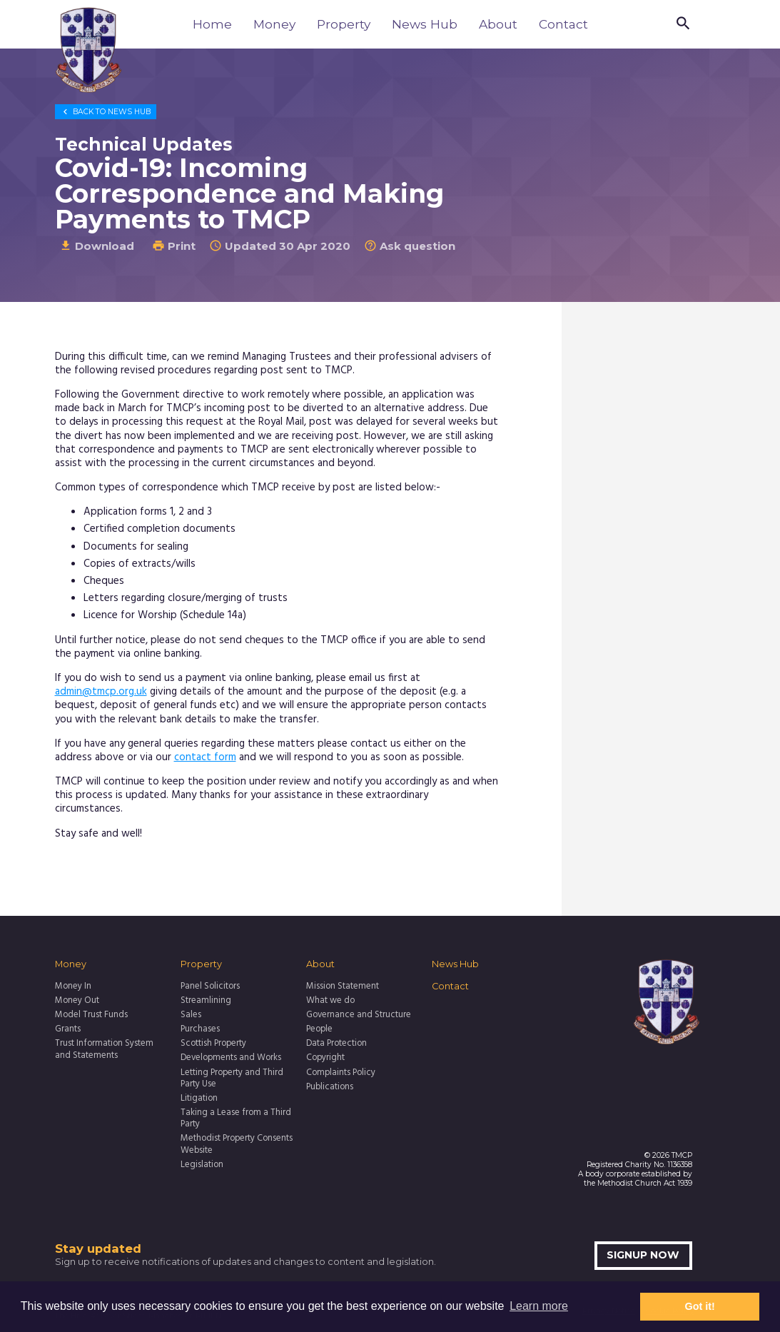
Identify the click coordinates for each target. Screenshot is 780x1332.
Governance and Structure (358, 1015)
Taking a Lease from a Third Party (236, 1119)
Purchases (200, 1029)
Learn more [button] (539, 1306)
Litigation (199, 1098)
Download (96, 246)
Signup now (643, 1254)
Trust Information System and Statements (104, 1049)
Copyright (325, 1058)
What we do (330, 1000)
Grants (68, 1029)
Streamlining (206, 1000)
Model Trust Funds (91, 1015)
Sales (191, 1015)
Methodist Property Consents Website (237, 1144)
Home (212, 23)
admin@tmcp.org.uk (101, 691)
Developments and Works (231, 1058)
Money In (73, 986)
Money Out (77, 1000)
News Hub (424, 23)
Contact (563, 23)
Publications (329, 1087)
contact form (205, 757)
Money (274, 23)
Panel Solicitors (210, 986)
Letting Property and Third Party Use (232, 1079)
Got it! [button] (700, 1306)
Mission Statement (342, 986)
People (319, 1029)
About (498, 23)
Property (343, 23)
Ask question (409, 246)
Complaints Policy (340, 1073)
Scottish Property (213, 1043)
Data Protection (336, 1043)
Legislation (202, 1165)
